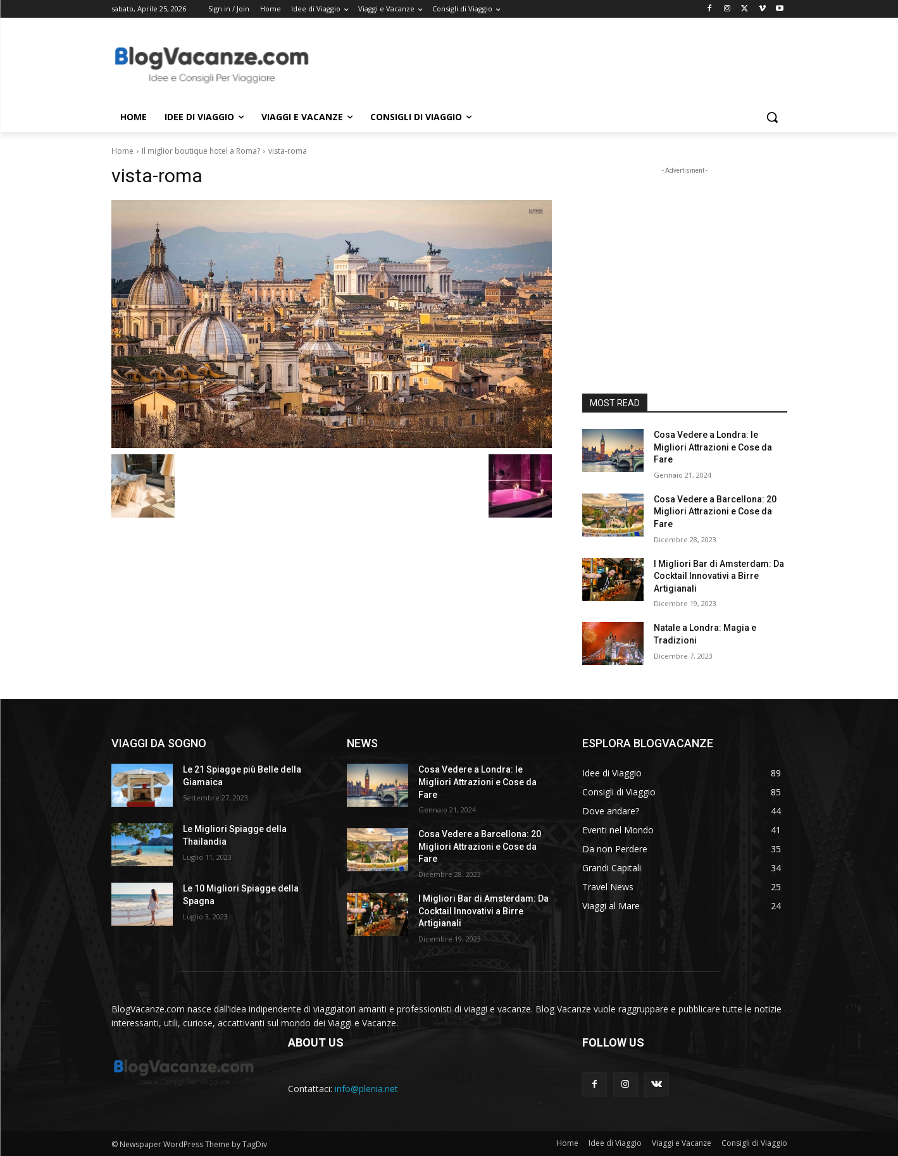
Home (122, 151)
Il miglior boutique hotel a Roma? (201, 151)
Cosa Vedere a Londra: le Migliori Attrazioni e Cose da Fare (713, 447)
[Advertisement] (544, 63)
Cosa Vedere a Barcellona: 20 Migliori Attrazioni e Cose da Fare (715, 511)
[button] (772, 117)
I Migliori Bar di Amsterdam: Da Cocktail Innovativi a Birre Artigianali (719, 576)
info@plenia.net (366, 1089)
